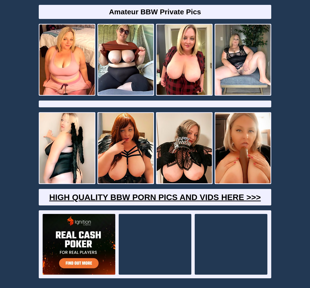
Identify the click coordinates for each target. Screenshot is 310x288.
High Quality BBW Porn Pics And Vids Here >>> (155, 197)
